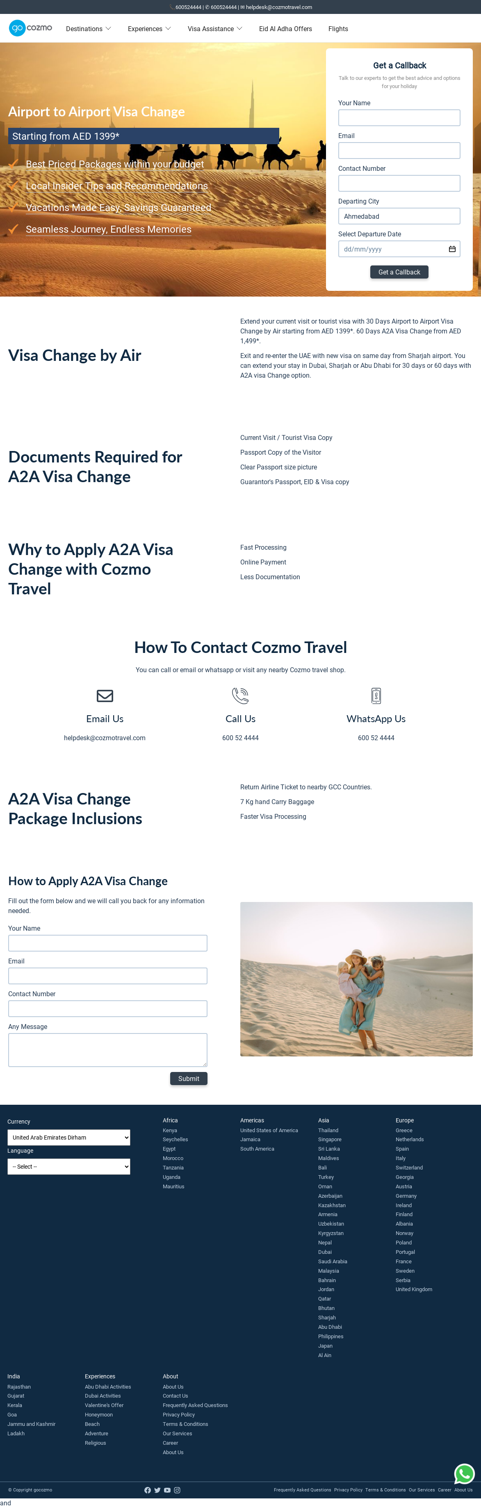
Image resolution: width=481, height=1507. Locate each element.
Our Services (177, 1433)
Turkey (326, 1177)
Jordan (326, 1289)
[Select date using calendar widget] (452, 248)
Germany (406, 1195)
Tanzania (173, 1167)
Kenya (170, 1130)
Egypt (169, 1148)
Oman (325, 1186)
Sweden (405, 1270)
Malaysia (328, 1270)
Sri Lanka (329, 1148)
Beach (92, 1424)
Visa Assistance (215, 28)
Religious (95, 1442)
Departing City (358, 201)
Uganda (171, 1177)
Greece (404, 1130)
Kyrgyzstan (331, 1233)
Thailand (328, 1130)
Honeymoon (99, 1414)
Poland (404, 1242)
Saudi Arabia (332, 1261)
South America (257, 1148)
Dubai (325, 1251)
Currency (18, 1121)
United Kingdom (414, 1289)
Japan (325, 1345)
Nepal (325, 1242)
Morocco (173, 1158)
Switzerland (409, 1167)
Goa (12, 1414)
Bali (322, 1167)
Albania (404, 1223)
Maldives (328, 1158)
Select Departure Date (369, 233)
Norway (404, 1233)
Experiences (149, 28)
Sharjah (327, 1317)
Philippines (331, 1336)
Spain (402, 1148)
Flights (338, 28)
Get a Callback (399, 271)
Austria (404, 1186)
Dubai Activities (103, 1395)
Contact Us (175, 1395)
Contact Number (361, 168)
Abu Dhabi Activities (108, 1386)
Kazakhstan (332, 1205)
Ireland (404, 1205)
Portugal (405, 1251)
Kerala (14, 1405)
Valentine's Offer (104, 1405)
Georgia (405, 1177)
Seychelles (175, 1139)
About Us (173, 1386)
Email (346, 135)
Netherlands (410, 1139)
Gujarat (15, 1395)
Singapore (330, 1139)
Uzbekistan (331, 1223)
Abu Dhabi (330, 1326)
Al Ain (324, 1355)
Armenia (327, 1214)
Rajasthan (19, 1386)
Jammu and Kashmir (31, 1424)
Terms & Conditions (185, 1424)
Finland (404, 1214)
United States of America (269, 1130)
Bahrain (327, 1280)
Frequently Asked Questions (195, 1405)
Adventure (96, 1433)
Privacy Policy (179, 1414)
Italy (401, 1158)
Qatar (324, 1298)
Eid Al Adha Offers (285, 28)
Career (170, 1442)
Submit (188, 1078)
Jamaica (250, 1139)
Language (20, 1150)
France (404, 1261)
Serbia (403, 1280)
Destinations (89, 28)
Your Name (354, 102)
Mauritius (174, 1186)
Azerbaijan (330, 1195)
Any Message (27, 1026)
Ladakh (16, 1433)
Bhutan (326, 1308)
